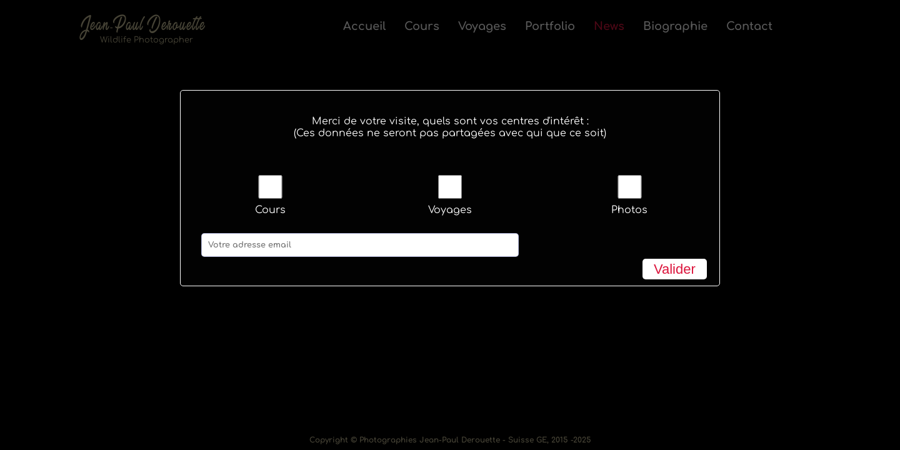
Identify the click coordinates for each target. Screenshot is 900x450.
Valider (674, 269)
